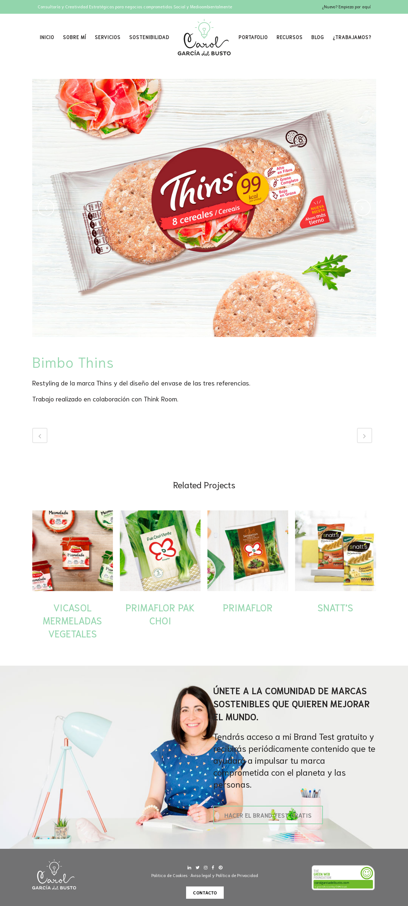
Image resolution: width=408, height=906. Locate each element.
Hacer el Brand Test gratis (268, 815)
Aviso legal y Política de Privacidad (224, 875)
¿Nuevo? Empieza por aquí (346, 6)
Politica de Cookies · (170, 875)
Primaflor (248, 607)
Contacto (205, 892)
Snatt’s (335, 607)
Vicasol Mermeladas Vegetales (72, 620)
